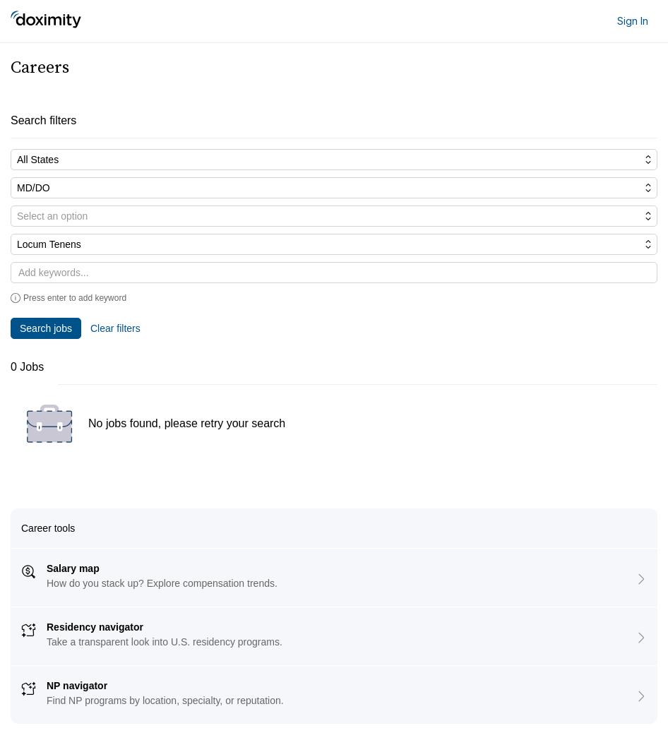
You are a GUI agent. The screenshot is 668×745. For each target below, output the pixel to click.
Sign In (632, 21)
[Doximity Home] (46, 21)
